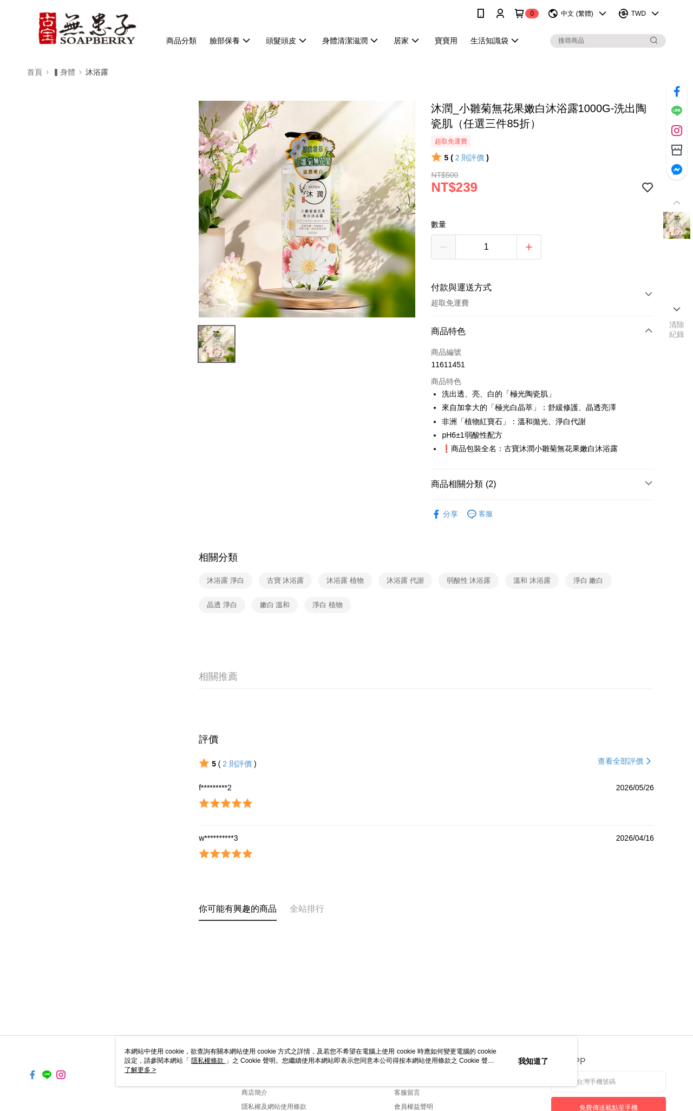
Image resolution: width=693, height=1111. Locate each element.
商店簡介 (254, 1092)
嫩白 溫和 (275, 605)
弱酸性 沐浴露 (469, 580)
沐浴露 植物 (345, 580)
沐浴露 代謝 (405, 580)
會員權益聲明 (413, 1106)
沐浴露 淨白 (225, 580)
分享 (444, 514)
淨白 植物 (327, 605)
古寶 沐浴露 (285, 580)
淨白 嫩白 (588, 580)
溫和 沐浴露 (532, 580)
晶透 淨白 (222, 605)
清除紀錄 (677, 329)
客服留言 (407, 1092)
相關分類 (218, 557)
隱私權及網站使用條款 (273, 1106)
